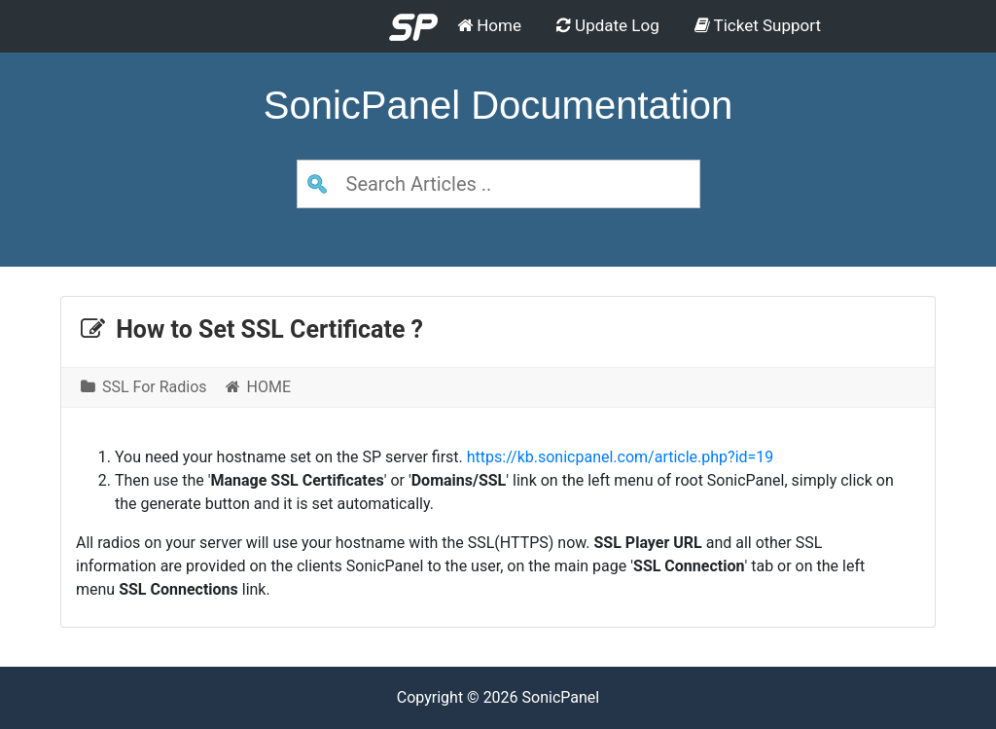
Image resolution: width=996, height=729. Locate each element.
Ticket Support (757, 25)
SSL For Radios (144, 387)
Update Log (607, 25)
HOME (258, 387)
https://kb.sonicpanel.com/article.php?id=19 (620, 457)
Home (489, 25)
